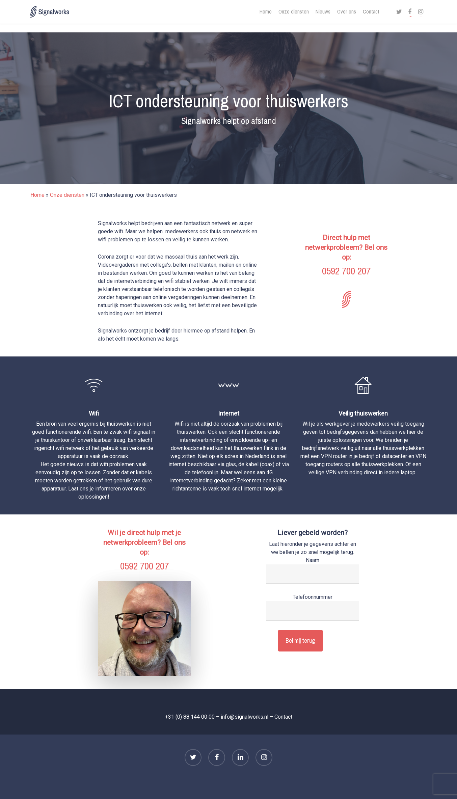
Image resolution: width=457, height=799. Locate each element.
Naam (312, 570)
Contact (283, 717)
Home (37, 195)
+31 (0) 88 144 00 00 (190, 717)
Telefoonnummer (312, 607)
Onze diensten (67, 195)
